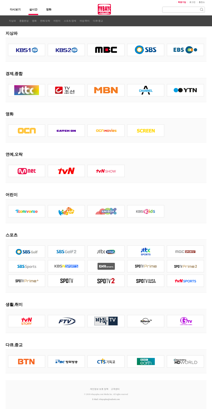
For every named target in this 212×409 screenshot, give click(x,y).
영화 (48, 9)
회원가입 (182, 2)
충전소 (202, 2)
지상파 (12, 21)
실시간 (33, 9)
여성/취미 (85, 21)
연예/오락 (45, 21)
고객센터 (115, 389)
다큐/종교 (98, 21)
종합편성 (24, 21)
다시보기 (15, 9)
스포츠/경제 (70, 21)
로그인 (192, 2)
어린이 (56, 21)
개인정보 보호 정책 (99, 389)
